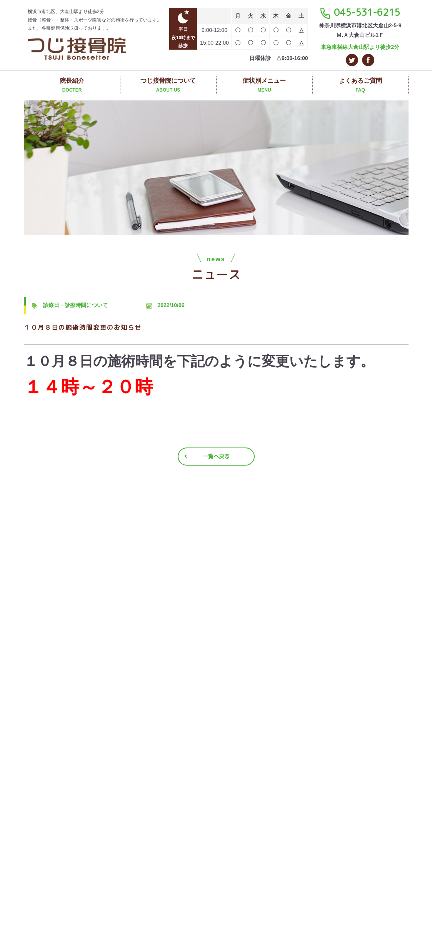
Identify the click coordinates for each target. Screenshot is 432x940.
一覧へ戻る (216, 456)
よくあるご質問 (360, 86)
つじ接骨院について (168, 86)
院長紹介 (72, 86)
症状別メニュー (264, 86)
